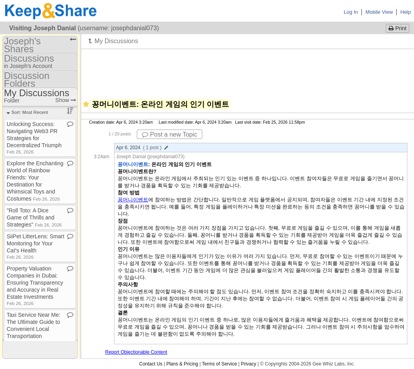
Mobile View (379, 12)
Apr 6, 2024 (142, 147)
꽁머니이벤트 (133, 200)
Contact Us (150, 364)
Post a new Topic (169, 134)
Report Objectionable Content (136, 352)
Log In (351, 12)
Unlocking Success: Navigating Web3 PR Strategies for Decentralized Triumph (34, 137)
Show (65, 100)
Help (405, 12)
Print (398, 28)
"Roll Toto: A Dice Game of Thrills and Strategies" (34, 217)
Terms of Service (219, 364)
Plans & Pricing (182, 364)
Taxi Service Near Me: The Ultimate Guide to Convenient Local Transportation (33, 328)
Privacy (248, 364)
